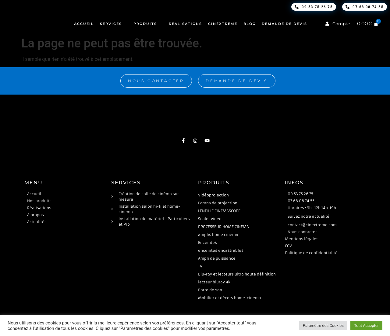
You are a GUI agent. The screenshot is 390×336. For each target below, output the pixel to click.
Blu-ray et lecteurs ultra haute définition (237, 274)
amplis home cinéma (218, 234)
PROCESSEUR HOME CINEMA (223, 226)
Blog (249, 24)
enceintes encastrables (220, 250)
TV (200, 266)
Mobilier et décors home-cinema (229, 298)
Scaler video (210, 218)
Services (113, 24)
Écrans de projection (217, 203)
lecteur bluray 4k (214, 282)
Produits (147, 24)
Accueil (84, 24)
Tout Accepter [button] (366, 325)
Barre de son (210, 290)
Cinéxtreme (222, 24)
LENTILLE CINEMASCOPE (219, 211)
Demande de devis (284, 24)
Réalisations (185, 24)
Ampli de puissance (217, 258)
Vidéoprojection (213, 195)
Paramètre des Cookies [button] (323, 325)
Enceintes (207, 242)
